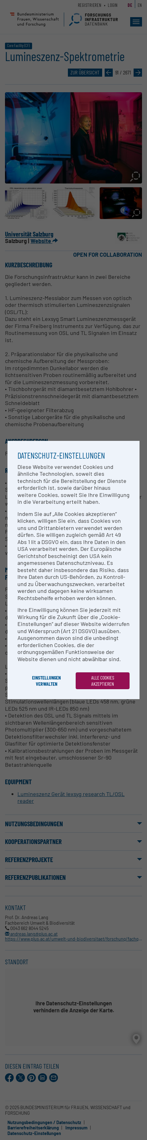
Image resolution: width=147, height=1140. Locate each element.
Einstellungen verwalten (46, 681)
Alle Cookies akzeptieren (102, 681)
